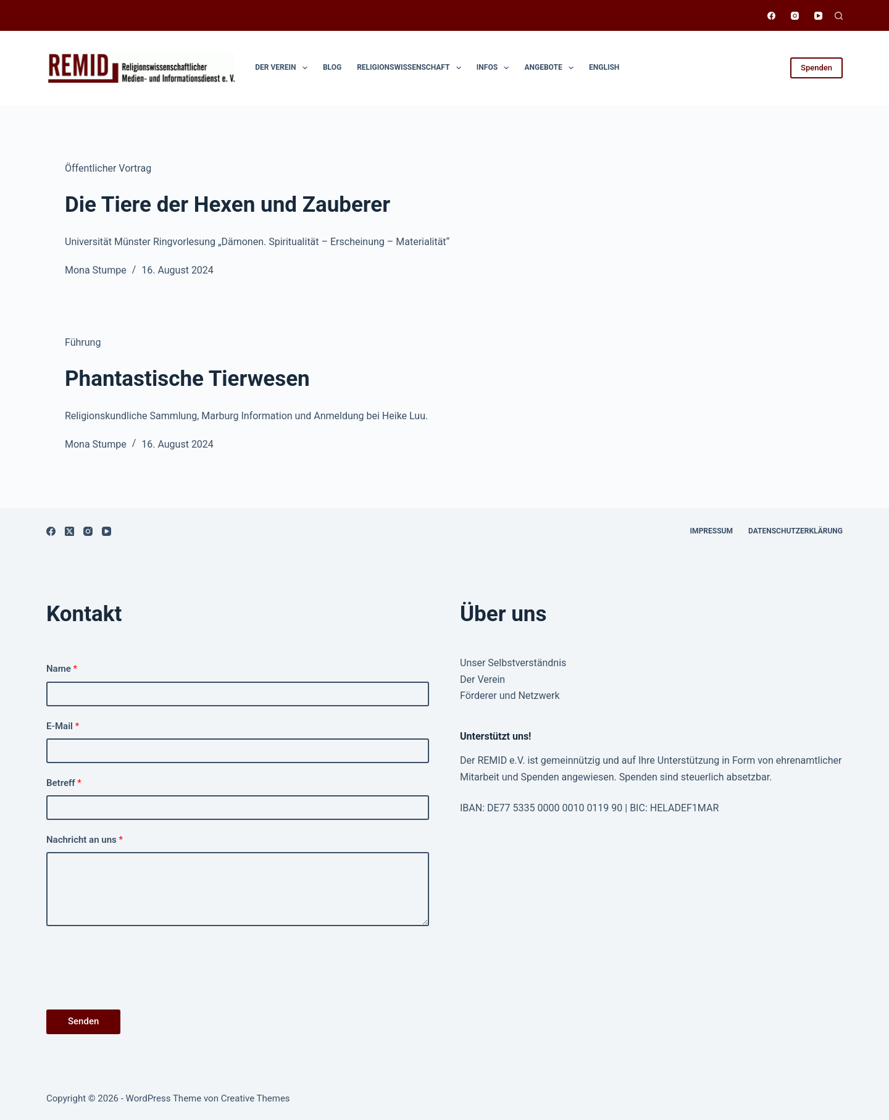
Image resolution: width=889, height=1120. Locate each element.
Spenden (816, 67)
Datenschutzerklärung (795, 531)
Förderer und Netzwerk (510, 695)
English (604, 67)
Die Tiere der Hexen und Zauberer (227, 204)
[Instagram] (795, 16)
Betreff (63, 782)
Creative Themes (255, 1098)
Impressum (711, 531)
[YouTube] (818, 16)
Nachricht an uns (84, 839)
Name (61, 668)
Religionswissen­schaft (411, 68)
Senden (83, 1021)
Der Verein (283, 68)
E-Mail (62, 726)
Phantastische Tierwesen (187, 378)
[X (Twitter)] (69, 531)
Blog (332, 67)
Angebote (551, 68)
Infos (495, 68)
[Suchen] (839, 16)
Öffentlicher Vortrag (108, 168)
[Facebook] (771, 16)
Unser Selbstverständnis (513, 663)
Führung (83, 342)
